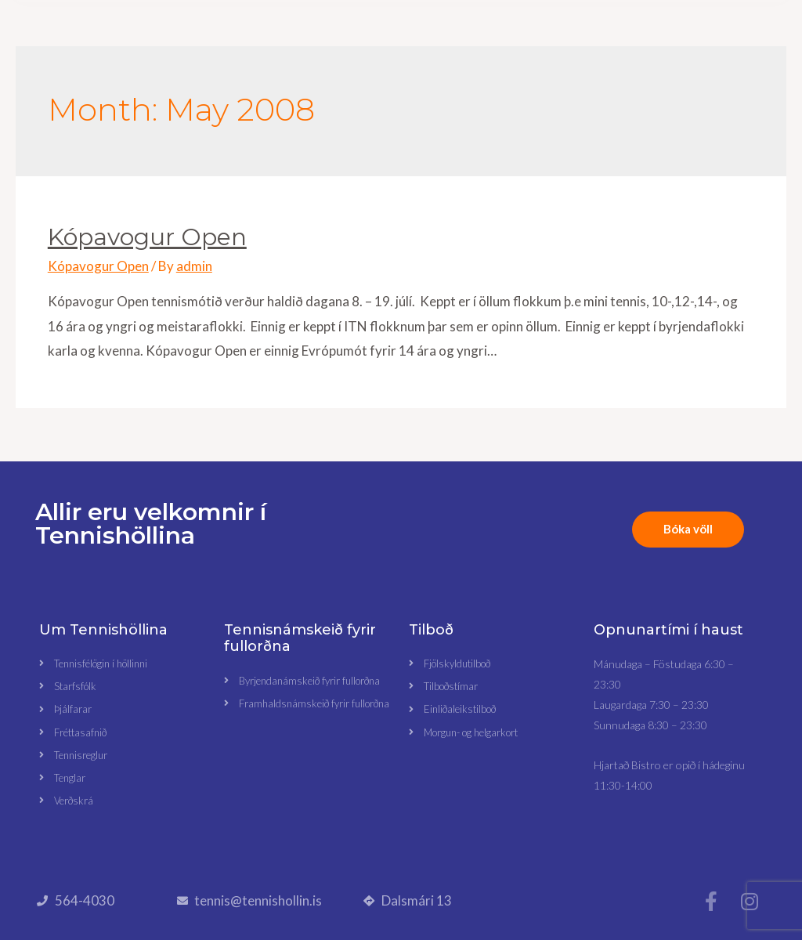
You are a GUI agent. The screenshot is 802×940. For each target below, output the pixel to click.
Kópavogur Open (147, 236)
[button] (382, 50)
